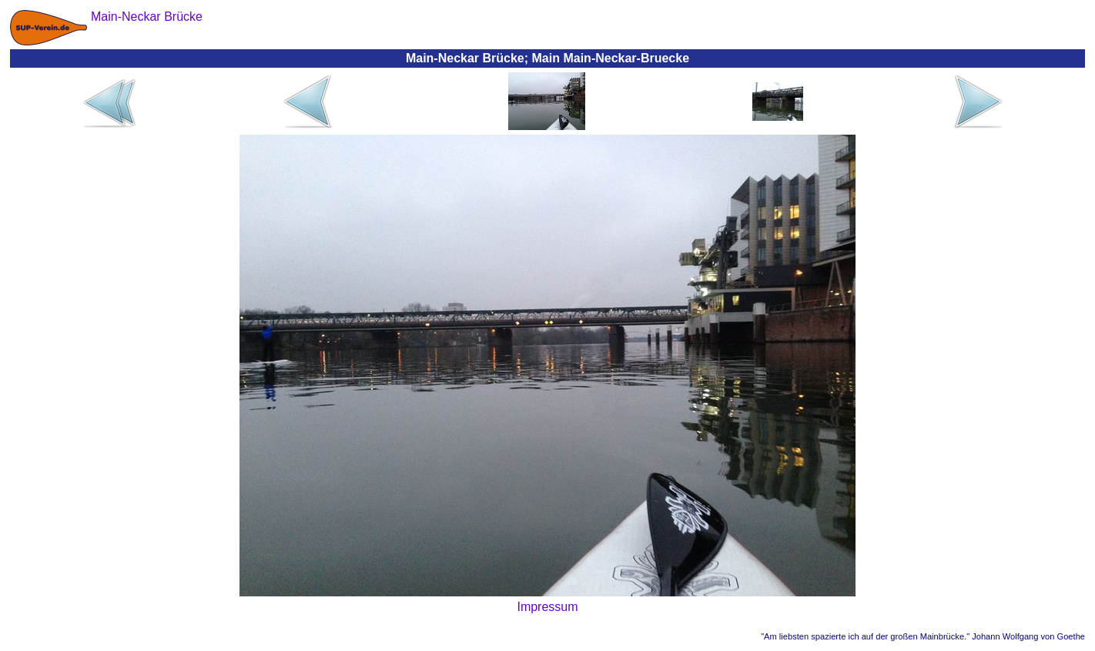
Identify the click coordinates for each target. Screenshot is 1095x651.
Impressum (547, 606)
